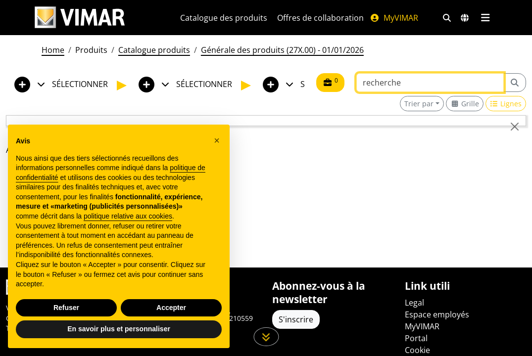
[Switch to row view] (506, 103)
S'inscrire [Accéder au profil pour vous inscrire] (296, 319)
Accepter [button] (171, 308)
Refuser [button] (66, 308)
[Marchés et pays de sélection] (465, 18)
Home (53, 49)
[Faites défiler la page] (266, 336)
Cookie (417, 350)
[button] (217, 140)
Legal (414, 302)
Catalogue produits (154, 49)
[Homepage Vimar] (95, 17)
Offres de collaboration (320, 17)
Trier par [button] (419, 103)
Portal (416, 338)
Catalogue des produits (223, 17)
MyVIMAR (394, 17)
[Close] (515, 127)
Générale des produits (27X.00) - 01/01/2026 (282, 49)
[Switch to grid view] (465, 103)
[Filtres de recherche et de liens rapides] (447, 18)
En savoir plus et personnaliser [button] (118, 329)
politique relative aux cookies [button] (128, 216)
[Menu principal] (486, 18)
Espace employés (437, 314)
